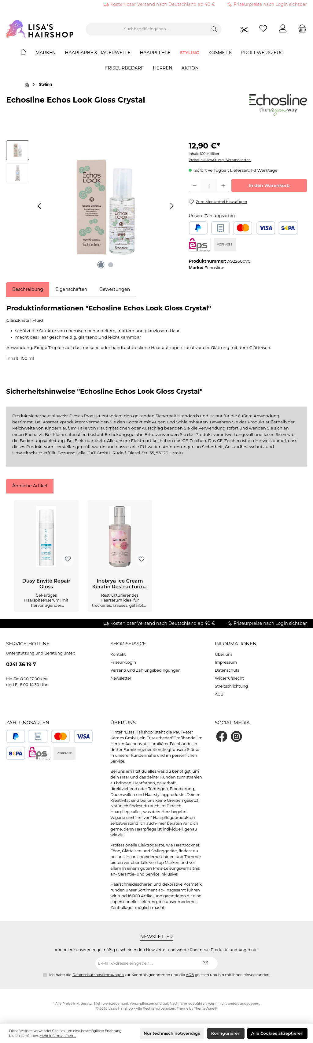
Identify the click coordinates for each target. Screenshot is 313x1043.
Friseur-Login (123, 662)
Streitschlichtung (231, 686)
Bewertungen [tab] (114, 289)
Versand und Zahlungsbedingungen (145, 670)
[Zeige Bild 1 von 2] (100, 264)
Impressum (226, 662)
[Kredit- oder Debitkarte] (254, 228)
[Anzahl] (209, 185)
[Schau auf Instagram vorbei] (236, 736)
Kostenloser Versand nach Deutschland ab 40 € (162, 4)
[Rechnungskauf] (220, 228)
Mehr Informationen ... (58, 1036)
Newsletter (120, 678)
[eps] (200, 245)
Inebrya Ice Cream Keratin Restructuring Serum (119, 584)
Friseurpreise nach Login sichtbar (270, 4)
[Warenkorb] (300, 29)
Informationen (236, 644)
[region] (91, 206)
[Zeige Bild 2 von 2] (110, 264)
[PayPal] (198, 228)
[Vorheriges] (39, 206)
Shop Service (128, 644)
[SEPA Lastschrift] (288, 228)
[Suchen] (214, 29)
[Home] (27, 52)
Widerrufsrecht (229, 678)
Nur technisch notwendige (172, 1033)
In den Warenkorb (269, 185)
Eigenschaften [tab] (71, 289)
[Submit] (205, 963)
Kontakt (118, 654)
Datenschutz (227, 670)
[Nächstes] (171, 206)
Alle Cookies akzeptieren (277, 1033)
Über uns (224, 654)
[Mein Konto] (282, 29)
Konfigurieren (226, 1033)
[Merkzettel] (263, 29)
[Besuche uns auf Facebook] (222, 736)
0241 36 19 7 (21, 664)
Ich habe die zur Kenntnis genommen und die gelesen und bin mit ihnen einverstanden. (159, 975)
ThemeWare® (205, 1009)
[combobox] (147, 29)
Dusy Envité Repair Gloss (46, 584)
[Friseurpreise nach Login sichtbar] (244, 29)
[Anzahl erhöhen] (223, 185)
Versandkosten (142, 1004)
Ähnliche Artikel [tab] (29, 486)
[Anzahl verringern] (195, 185)
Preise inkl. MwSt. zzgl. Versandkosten (220, 160)
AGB (219, 694)
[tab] (27, 289)
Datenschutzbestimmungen (98, 975)
